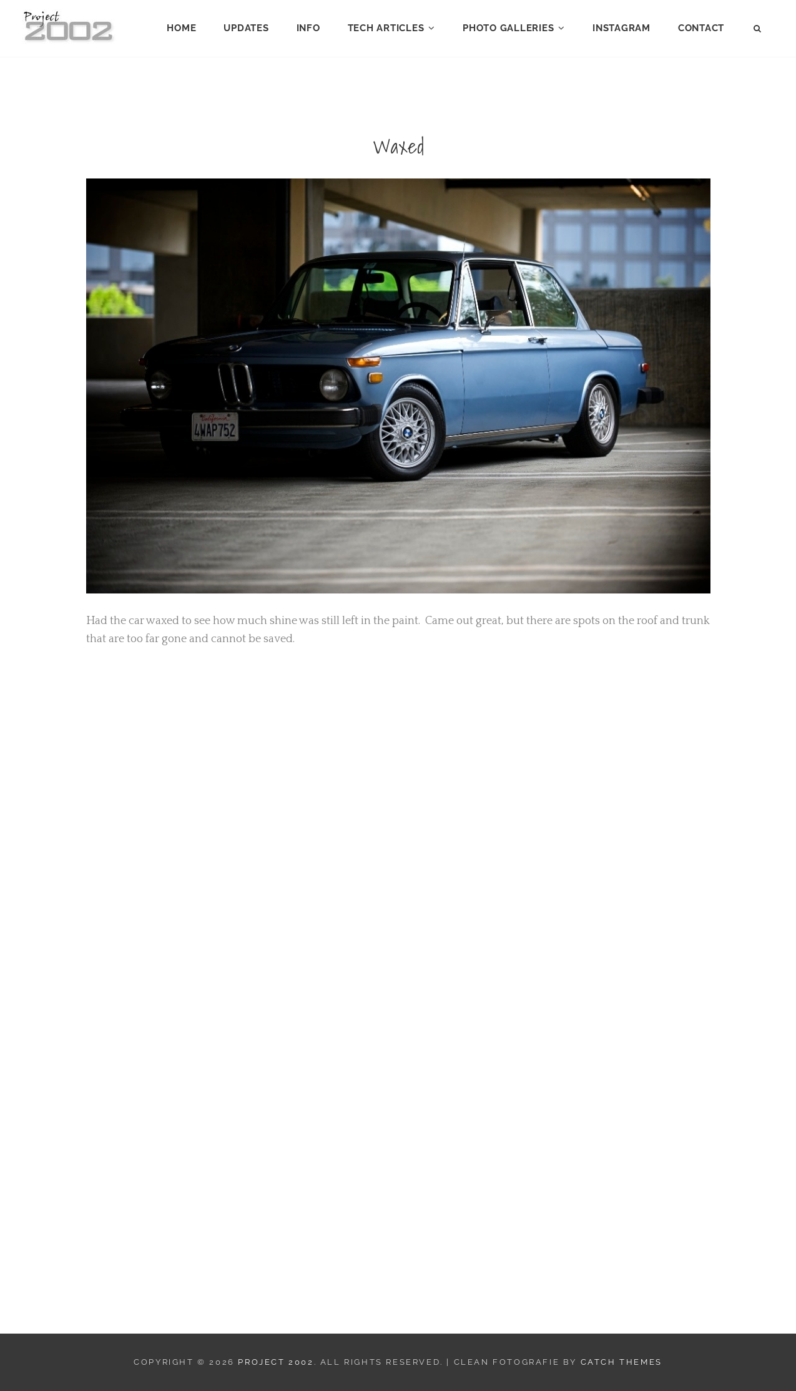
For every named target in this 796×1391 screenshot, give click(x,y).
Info (308, 28)
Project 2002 (275, 1362)
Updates (246, 28)
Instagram (621, 28)
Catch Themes (621, 1362)
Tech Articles (386, 28)
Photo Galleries (508, 28)
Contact (701, 28)
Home (181, 28)
